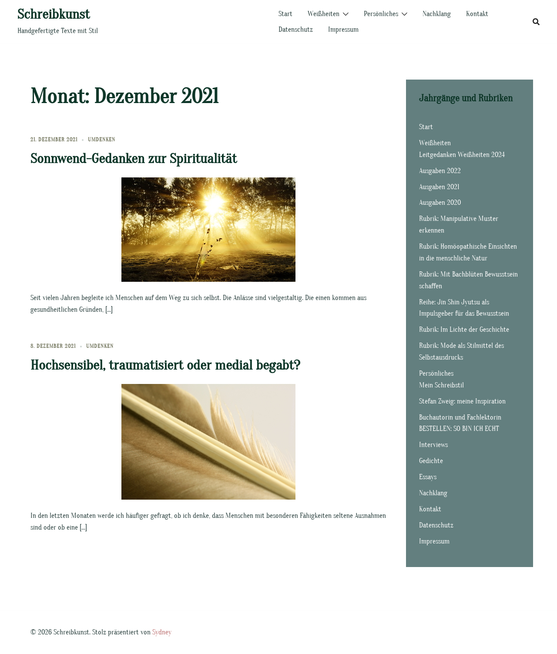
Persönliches (381, 14)
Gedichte (431, 461)
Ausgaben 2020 (440, 203)
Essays (427, 477)
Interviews (433, 445)
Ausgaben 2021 (439, 187)
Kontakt (477, 14)
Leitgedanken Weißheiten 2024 (462, 155)
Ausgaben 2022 (440, 171)
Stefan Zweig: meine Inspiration (462, 401)
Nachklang (437, 14)
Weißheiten (323, 14)
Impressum (343, 29)
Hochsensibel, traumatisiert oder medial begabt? (165, 365)
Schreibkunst (53, 14)
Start (285, 14)
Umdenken (101, 140)
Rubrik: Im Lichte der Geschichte (464, 330)
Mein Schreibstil (441, 385)
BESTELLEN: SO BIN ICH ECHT (459, 429)
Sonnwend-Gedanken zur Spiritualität (133, 158)
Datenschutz (295, 29)
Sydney (161, 632)
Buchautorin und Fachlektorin (460, 417)
